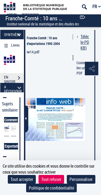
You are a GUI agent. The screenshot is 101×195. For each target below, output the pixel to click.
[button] (91, 69)
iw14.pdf (33, 51)
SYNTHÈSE (13, 34)
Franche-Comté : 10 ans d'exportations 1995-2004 (43, 41)
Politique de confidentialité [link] (51, 188)
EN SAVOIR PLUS (14, 78)
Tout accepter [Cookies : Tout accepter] (22, 179)
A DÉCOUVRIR (13, 87)
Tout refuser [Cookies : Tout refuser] (51, 179)
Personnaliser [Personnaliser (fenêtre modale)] (81, 179)
